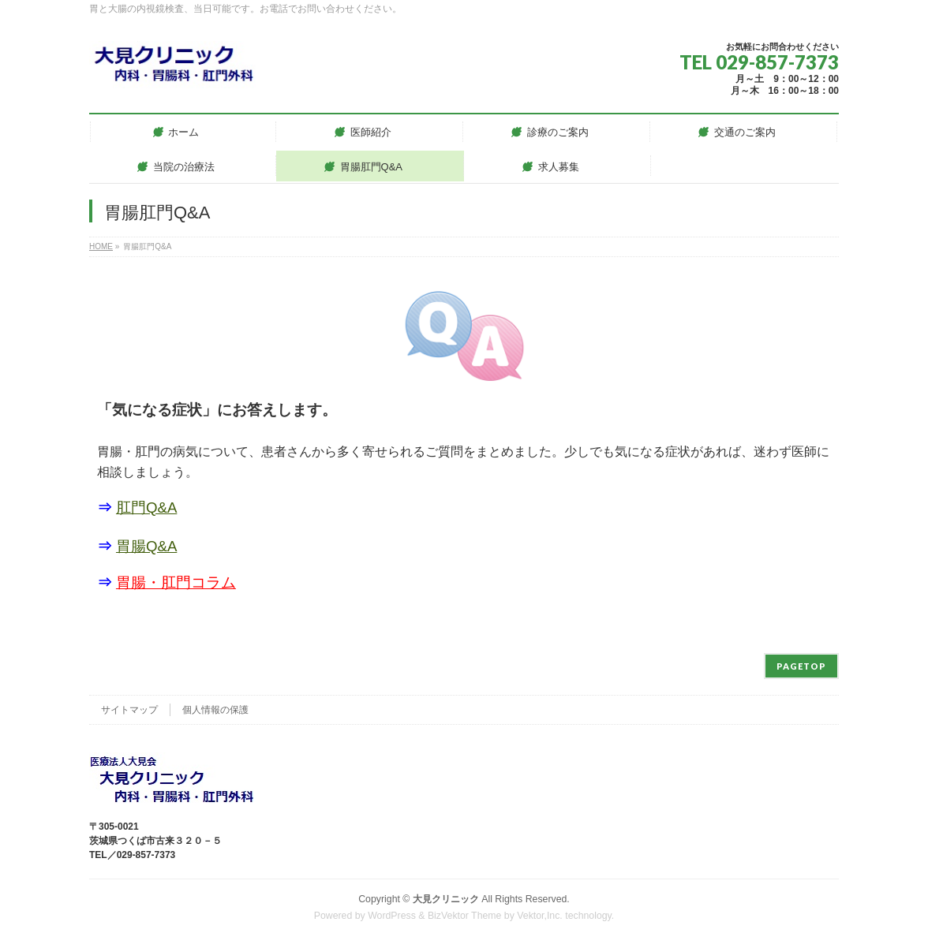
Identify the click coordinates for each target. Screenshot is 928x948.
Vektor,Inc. (540, 915)
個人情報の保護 (215, 709)
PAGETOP (801, 666)
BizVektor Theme (465, 915)
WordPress (392, 915)
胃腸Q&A (146, 546)
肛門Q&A (146, 507)
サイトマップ (129, 709)
